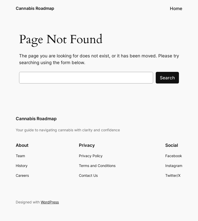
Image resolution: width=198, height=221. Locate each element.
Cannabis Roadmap (35, 8)
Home (176, 8)
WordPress (50, 202)
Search (167, 77)
